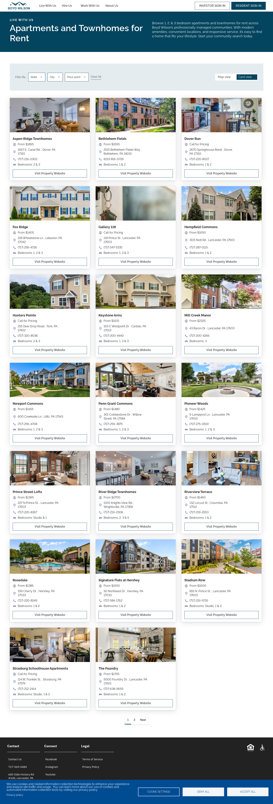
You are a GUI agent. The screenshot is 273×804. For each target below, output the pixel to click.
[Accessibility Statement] (262, 747)
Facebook (51, 759)
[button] (55, 77)
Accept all (248, 791)
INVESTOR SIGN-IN (212, 5)
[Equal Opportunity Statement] (250, 747)
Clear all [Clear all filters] (96, 76)
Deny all (203, 791)
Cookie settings (158, 791)
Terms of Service (92, 759)
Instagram (51, 767)
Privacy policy (15, 795)
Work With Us (90, 5)
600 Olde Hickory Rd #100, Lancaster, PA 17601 (21, 778)
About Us (111, 5)
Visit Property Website (50, 173)
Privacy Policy (90, 767)
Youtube (50, 774)
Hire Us (67, 5)
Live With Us (47, 5)
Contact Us (15, 759)
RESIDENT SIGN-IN (248, 5)
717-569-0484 (17, 767)
